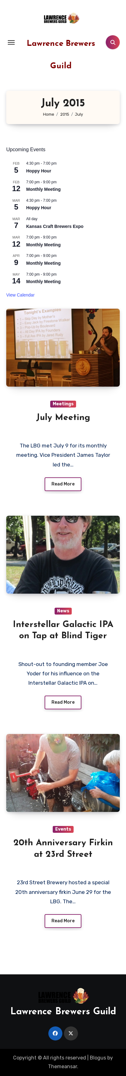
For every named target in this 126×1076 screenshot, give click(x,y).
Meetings (63, 404)
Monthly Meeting (43, 189)
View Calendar (20, 294)
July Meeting (63, 417)
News (63, 611)
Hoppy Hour (38, 170)
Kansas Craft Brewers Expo (55, 226)
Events (63, 829)
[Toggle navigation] (11, 42)
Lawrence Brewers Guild (63, 1012)
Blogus (98, 1058)
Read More (63, 484)
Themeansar (62, 1066)
